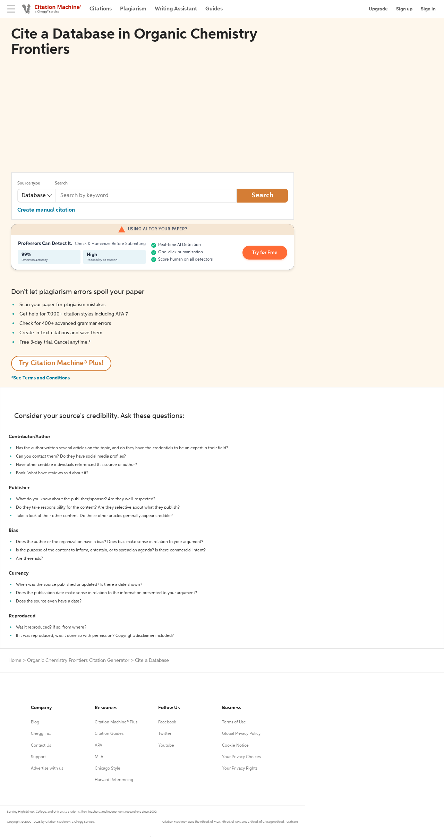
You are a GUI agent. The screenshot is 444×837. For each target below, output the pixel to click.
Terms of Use (234, 722)
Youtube (166, 746)
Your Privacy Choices (241, 757)
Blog (35, 722)
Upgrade (378, 9)
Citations (100, 9)
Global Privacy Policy (241, 734)
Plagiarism (133, 9)
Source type (28, 183)
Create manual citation (46, 210)
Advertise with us (47, 768)
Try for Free (265, 252)
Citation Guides (109, 734)
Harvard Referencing (114, 780)
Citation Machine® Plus (116, 722)
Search (61, 183)
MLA (99, 757)
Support (38, 757)
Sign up (404, 9)
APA (98, 746)
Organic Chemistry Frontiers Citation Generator (78, 660)
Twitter (164, 734)
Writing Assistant (176, 9)
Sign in (428, 9)
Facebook (167, 722)
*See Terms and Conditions (40, 378)
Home (15, 660)
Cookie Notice (235, 746)
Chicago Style (107, 768)
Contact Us (41, 746)
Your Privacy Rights (239, 768)
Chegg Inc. (41, 734)
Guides (214, 9)
